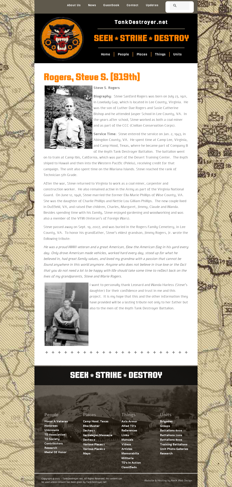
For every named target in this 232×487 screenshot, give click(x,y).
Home (105, 54)
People (123, 54)
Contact (132, 5)
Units (177, 54)
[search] (175, 6)
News (92, 5)
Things (160, 54)
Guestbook (111, 5)
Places (141, 54)
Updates (152, 5)
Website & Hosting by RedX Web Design (168, 480)
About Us (74, 5)
